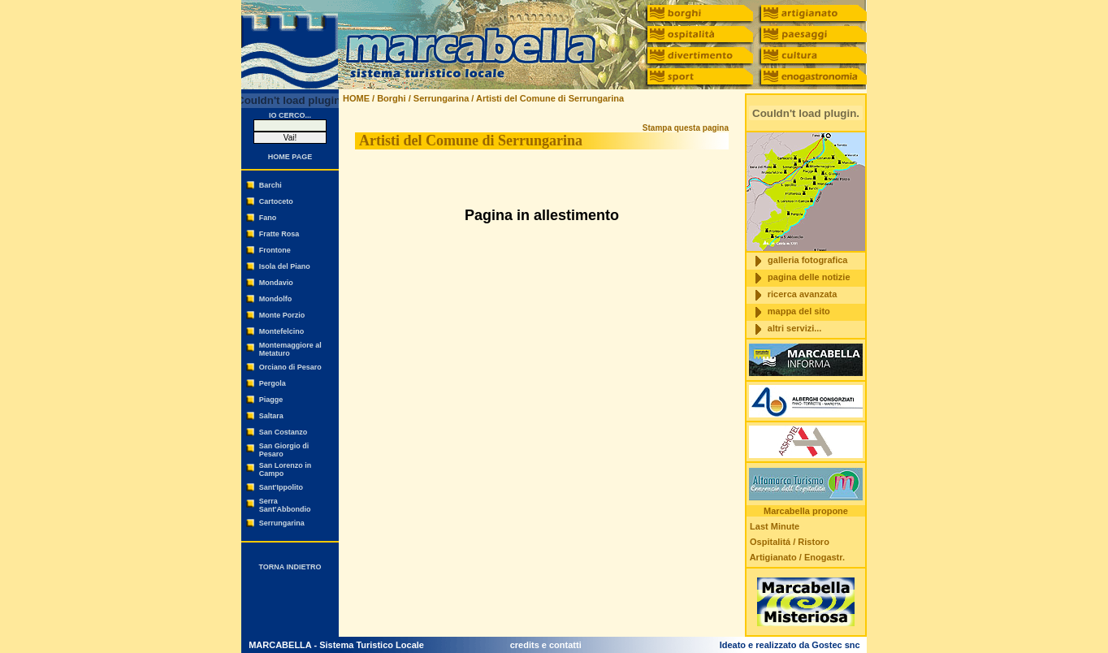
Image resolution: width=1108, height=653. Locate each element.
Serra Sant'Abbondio (285, 505)
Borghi (391, 98)
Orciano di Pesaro (290, 367)
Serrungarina (282, 523)
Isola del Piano (284, 266)
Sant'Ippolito (281, 487)
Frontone (275, 250)
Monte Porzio (282, 315)
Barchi (270, 185)
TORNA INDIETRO (289, 567)
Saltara (271, 416)
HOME (356, 98)
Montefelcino (282, 331)
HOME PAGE (290, 157)
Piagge (271, 400)
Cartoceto (276, 201)
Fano (268, 218)
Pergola (272, 383)
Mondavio (276, 283)
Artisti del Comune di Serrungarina (550, 98)
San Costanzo (283, 432)
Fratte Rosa (279, 234)
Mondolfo (275, 299)
